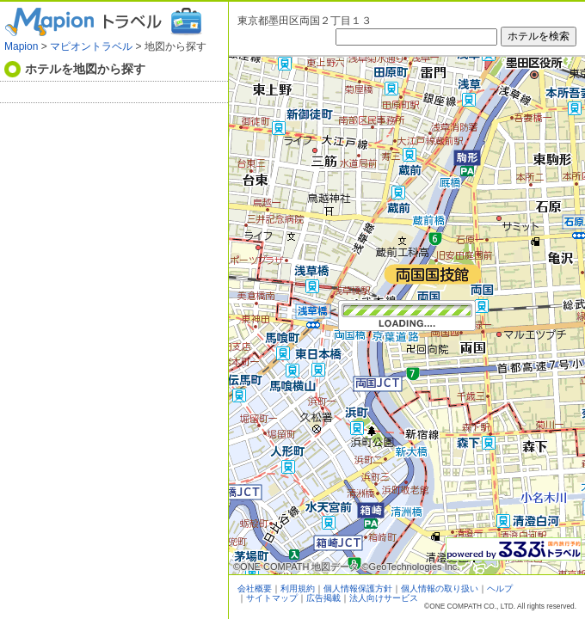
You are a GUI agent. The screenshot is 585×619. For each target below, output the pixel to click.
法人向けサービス (383, 598)
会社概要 (254, 588)
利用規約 (297, 588)
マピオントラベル (91, 46)
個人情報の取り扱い (439, 588)
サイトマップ (272, 598)
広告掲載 (323, 598)
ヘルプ (500, 588)
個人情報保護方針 (357, 588)
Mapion (21, 46)
